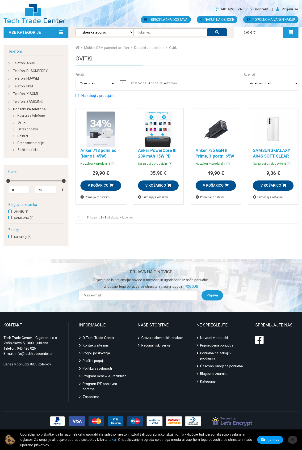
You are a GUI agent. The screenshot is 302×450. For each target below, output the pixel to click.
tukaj (112, 439)
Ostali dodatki (27, 129)
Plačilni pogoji (93, 361)
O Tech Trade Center (98, 338)
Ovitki (21, 122)
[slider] (8, 181)
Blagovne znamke (213, 374)
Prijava (212, 295)
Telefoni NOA (23, 86)
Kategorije (208, 381)
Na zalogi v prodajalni (97, 96)
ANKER (21, 211)
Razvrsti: (250, 74)
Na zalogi (23, 237)
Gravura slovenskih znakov (162, 338)
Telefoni (15, 51)
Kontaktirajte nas (96, 345)
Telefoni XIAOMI (25, 94)
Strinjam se (270, 439)
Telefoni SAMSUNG (28, 101)
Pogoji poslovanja (96, 353)
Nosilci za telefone (31, 115)
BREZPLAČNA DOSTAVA (166, 19)
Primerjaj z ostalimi (95, 197)
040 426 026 (26, 348)
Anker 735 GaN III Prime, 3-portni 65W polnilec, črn (215, 156)
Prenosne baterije (30, 143)
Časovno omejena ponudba (221, 366)
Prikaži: (80, 74)
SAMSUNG (24, 217)
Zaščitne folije (27, 150)
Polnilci (22, 136)
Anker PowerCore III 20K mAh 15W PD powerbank (157, 156)
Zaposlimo (91, 397)
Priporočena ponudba (216, 345)
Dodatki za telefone (29, 109)
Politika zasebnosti (97, 368)
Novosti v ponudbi (214, 338)
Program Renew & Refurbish (104, 376)
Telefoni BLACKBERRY (30, 71)
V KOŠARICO (100, 185)
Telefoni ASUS (24, 63)
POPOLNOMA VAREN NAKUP (271, 19)
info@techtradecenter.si (33, 353)
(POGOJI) (190, 286)
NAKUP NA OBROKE (217, 19)
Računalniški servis (156, 345)
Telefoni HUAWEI (26, 78)
